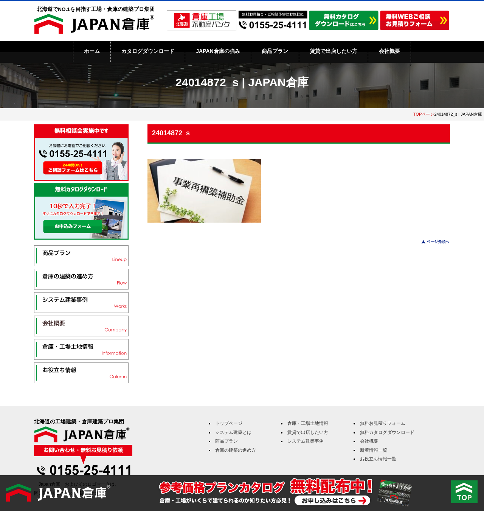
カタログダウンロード (147, 51)
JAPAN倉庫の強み (218, 51)
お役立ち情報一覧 (378, 458)
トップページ (228, 423)
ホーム (92, 51)
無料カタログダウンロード (387, 432)
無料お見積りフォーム (382, 423)
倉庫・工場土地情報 (307, 423)
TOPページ (423, 114)
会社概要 (389, 51)
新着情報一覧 (373, 450)
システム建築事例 (305, 441)
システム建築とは (233, 432)
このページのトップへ (431, 242)
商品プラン (275, 51)
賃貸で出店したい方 (333, 51)
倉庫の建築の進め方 (235, 450)
